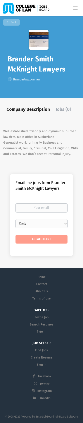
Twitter (45, 384)
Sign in (41, 331)
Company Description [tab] (28, 109)
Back (13, 22)
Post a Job (41, 317)
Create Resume (41, 357)
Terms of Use (41, 298)
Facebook (44, 376)
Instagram (44, 391)
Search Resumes (41, 324)
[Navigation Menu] (75, 7)
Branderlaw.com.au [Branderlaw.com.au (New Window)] (26, 79)
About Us (41, 291)
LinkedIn (44, 398)
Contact (41, 284)
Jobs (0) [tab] (63, 109)
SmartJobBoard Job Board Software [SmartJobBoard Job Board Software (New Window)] (57, 416)
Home (42, 277)
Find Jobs (41, 350)
